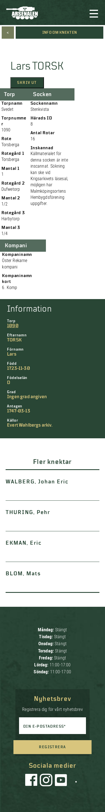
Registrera (52, 747)
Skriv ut (27, 82)
